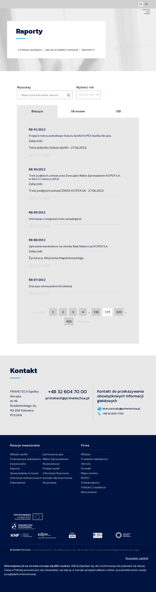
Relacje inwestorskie (62, 50)
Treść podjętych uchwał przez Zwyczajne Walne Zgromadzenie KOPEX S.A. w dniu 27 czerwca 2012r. (75, 177)
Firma (85, 445)
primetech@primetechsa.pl (67, 398)
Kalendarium (17, 482)
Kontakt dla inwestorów (57, 478)
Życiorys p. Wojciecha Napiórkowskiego (56, 258)
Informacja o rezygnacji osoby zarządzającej (55, 218)
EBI (118, 111)
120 (119, 312)
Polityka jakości (90, 482)
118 (96, 312)
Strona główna (30, 50)
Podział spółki (51, 468)
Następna (84, 321)
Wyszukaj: (24, 87)
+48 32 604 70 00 (67, 391)
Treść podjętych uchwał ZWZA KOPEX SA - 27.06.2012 (66, 190)
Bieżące (37, 111)
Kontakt (86, 468)
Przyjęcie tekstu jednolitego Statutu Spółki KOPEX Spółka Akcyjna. (70, 135)
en (146, 4)
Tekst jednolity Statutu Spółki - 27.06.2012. (58, 147)
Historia (86, 464)
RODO (85, 478)
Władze (85, 454)
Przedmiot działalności (94, 459)
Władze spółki (19, 454)
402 (69, 321)
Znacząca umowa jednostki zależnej (50, 286)
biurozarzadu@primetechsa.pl (118, 409)
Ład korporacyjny (53, 454)
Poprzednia (38, 312)
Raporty (88, 50)
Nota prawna (89, 492)
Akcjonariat (50, 482)
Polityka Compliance (93, 487)
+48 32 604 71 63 (110, 413)
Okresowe (78, 111)
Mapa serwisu (89, 473)
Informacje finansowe (56, 473)
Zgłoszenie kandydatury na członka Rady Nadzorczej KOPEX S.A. (68, 246)
